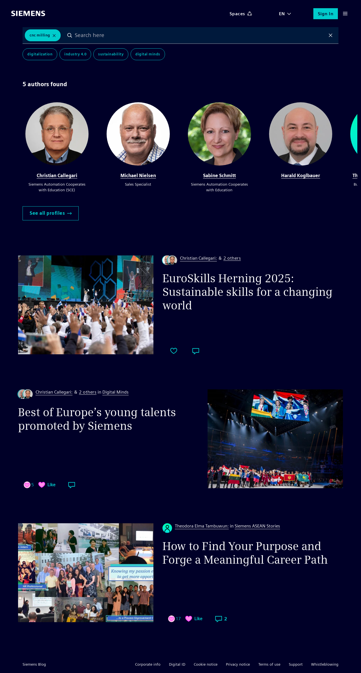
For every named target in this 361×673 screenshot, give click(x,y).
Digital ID (177, 664)
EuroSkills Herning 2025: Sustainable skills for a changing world (247, 292)
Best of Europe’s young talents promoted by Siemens (97, 419)
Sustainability (111, 54)
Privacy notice (238, 664)
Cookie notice (205, 664)
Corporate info (147, 664)
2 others (232, 258)
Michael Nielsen (138, 175)
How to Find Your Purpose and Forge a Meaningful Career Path (245, 552)
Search (69, 35)
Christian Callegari (57, 175)
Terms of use (269, 664)
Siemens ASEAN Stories (257, 526)
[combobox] (200, 35)
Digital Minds (147, 54)
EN (282, 13)
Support (296, 664)
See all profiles (51, 213)
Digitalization (39, 54)
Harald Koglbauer (300, 175)
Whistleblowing (324, 664)
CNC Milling (40, 35)
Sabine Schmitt (219, 175)
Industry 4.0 (75, 54)
